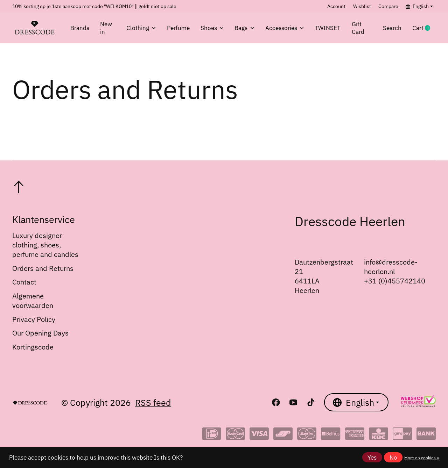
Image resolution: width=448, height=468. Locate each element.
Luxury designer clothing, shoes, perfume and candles (45, 245)
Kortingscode (33, 347)
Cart (423, 28)
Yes (372, 457)
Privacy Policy (33, 319)
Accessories (284, 28)
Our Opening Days (40, 333)
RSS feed (153, 402)
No (393, 457)
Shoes (212, 28)
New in (106, 28)
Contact (24, 282)
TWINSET (328, 28)
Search (392, 28)
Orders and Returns (43, 268)
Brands (79, 28)
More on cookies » (421, 457)
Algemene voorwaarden (32, 300)
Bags (244, 28)
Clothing (141, 28)
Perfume (178, 28)
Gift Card (358, 28)
